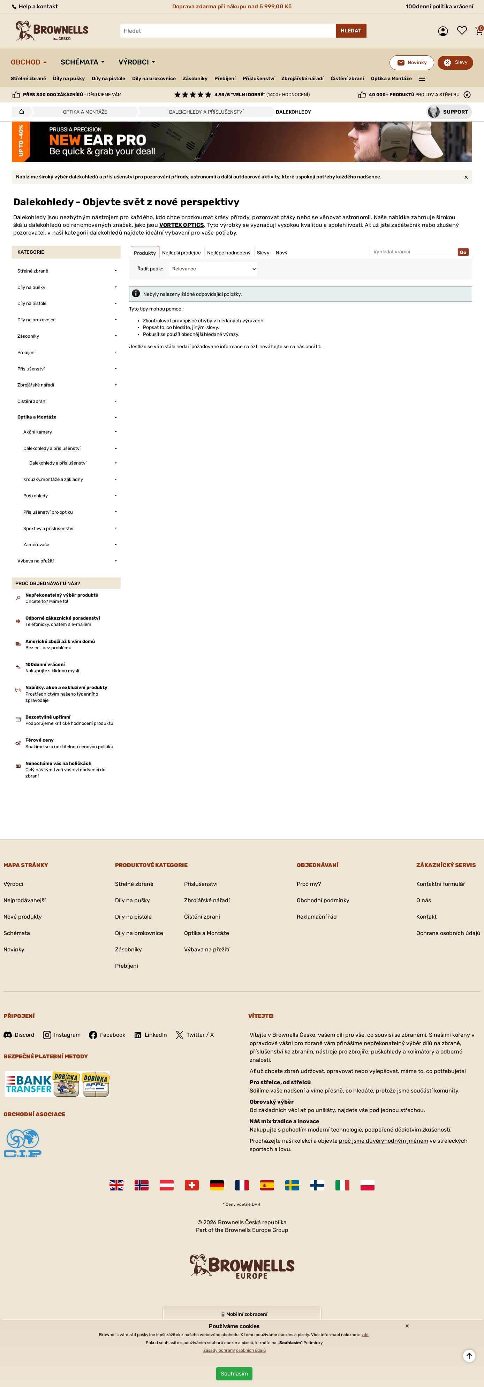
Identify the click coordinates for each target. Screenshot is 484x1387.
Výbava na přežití (206, 949)
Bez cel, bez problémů (48, 647)
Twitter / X (194, 1035)
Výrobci (134, 62)
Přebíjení (225, 79)
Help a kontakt (34, 6)
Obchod (25, 62)
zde (365, 1334)
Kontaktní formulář (440, 884)
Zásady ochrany (219, 1350)
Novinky (13, 949)
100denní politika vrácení (439, 6)
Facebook (107, 1035)
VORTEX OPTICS (181, 225)
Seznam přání (463, 31)
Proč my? (309, 884)
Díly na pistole (108, 79)
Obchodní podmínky (323, 900)
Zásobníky (195, 79)
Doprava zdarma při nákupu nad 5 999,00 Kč (232, 6)
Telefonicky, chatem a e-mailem (58, 624)
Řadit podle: (150, 269)
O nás (423, 900)
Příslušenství (258, 79)
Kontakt (426, 916)
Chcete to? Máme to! (46, 601)
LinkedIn (150, 1035)
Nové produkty (22, 916)
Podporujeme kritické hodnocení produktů (69, 723)
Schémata (79, 62)
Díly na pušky (69, 79)
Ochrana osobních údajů (448, 933)
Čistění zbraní (347, 79)
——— (422, 78)
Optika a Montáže (391, 79)
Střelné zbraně (28, 79)
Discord (19, 1035)
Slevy (461, 62)
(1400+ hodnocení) (262, 94)
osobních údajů (251, 1350)
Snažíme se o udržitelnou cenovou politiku (69, 746)
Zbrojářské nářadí (302, 78)
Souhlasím (234, 1373)
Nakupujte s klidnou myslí (52, 670)
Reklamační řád (317, 916)
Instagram (62, 1035)
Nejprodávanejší (24, 900)
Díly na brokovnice (154, 79)
